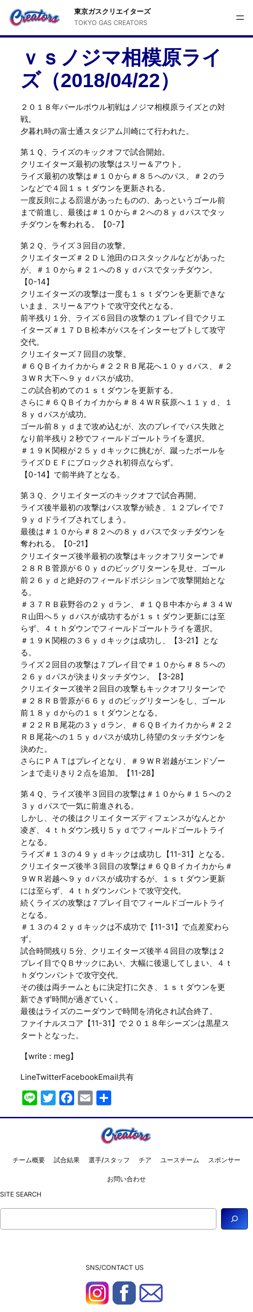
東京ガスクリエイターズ (112, 11)
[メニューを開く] (240, 17)
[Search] (234, 1218)
